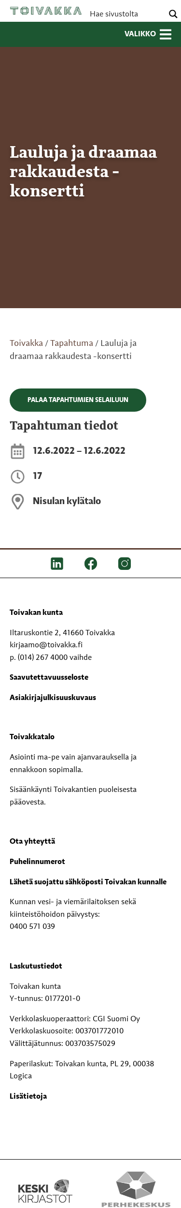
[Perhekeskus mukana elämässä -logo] (136, 1191)
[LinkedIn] (57, 563)
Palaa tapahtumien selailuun (78, 400)
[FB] (91, 563)
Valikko (148, 34)
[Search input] (125, 14)
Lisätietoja (28, 1097)
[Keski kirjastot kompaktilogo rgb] (45, 1181)
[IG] (124, 563)
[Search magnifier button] (173, 14)
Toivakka (46, 10)
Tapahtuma (71, 343)
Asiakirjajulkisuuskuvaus (53, 698)
